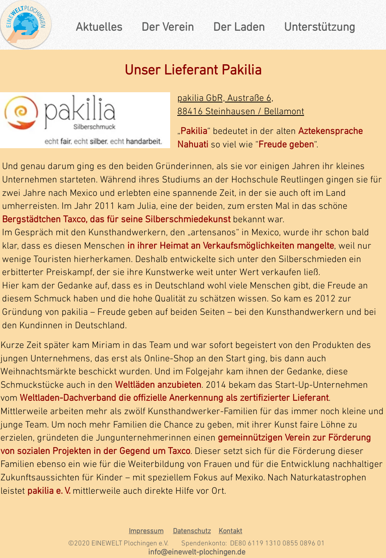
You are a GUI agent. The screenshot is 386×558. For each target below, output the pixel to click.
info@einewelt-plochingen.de (196, 552)
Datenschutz (192, 531)
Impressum (146, 531)
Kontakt (230, 531)
